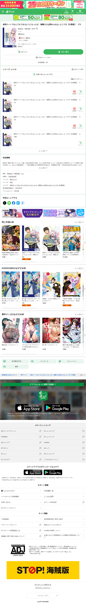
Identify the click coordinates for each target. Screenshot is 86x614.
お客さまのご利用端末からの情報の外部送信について (62, 536)
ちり (22, 173)
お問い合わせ (6, 502)
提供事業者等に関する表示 (53, 519)
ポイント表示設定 (50, 502)
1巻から (73, 79)
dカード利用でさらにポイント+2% (26, 44)
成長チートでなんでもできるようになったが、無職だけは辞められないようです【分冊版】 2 (47, 100)
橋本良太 (20, 29)
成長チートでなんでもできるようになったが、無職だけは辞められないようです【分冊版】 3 (47, 117)
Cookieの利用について (52, 530)
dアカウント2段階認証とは (10, 530)
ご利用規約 (5, 519)
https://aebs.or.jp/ (35, 553)
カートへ (24, 52)
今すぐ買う (65, 52)
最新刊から (80, 79)
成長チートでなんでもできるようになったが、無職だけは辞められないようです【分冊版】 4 (47, 134)
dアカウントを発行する (43, 584)
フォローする (37, 29)
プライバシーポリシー (9, 525)
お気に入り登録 (78, 69)
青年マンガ (13, 179)
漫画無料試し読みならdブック (9, 375)
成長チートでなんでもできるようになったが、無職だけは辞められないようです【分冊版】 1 (47, 83)
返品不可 (20, 46)
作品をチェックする (44, 57)
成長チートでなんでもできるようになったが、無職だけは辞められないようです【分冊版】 (37, 185)
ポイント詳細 (23, 40)
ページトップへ (43, 596)
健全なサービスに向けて (52, 525)
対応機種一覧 (49, 491)
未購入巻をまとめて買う (44, 74)
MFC (11, 182)
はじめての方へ (8, 491)
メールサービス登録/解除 (10, 496)
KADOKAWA (12, 176)
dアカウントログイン (8, 508)
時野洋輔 (27, 29)
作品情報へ (42, 62)
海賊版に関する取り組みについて (13, 536)
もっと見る (78, 222)
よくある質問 (49, 496)
